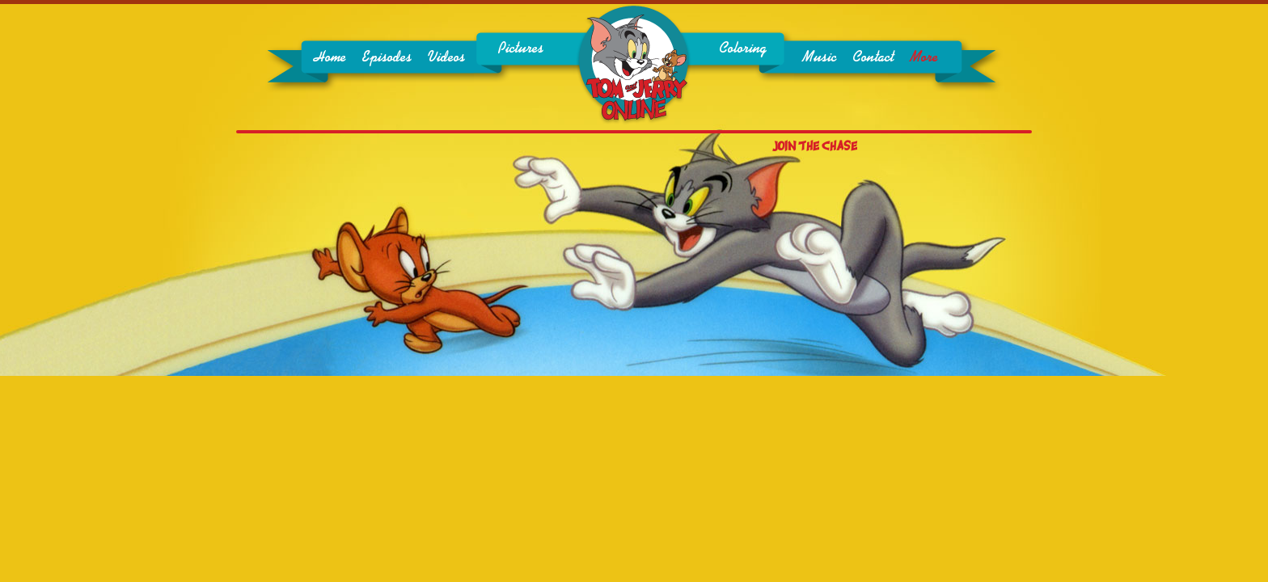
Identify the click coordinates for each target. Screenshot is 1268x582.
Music (819, 57)
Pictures (520, 48)
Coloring (743, 48)
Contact (873, 57)
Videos (446, 57)
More (924, 57)
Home (330, 57)
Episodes (387, 57)
